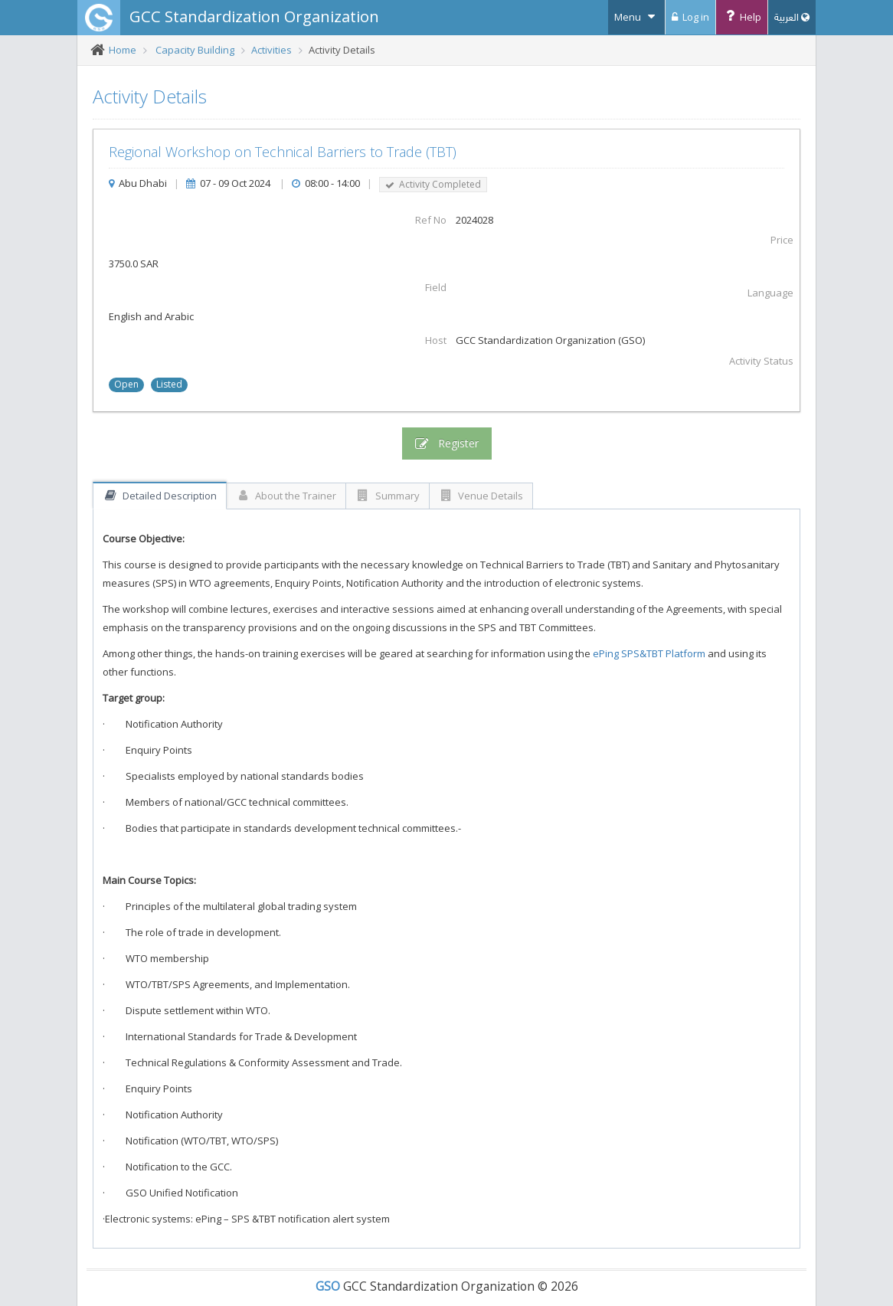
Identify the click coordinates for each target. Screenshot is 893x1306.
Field (435, 287)
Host (435, 340)
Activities (271, 50)
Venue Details (481, 495)
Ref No (430, 220)
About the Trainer (286, 495)
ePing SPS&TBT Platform (649, 653)
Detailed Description (160, 495)
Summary (387, 495)
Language (770, 292)
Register (447, 443)
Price (781, 240)
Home (122, 50)
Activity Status (761, 361)
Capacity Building (194, 50)
